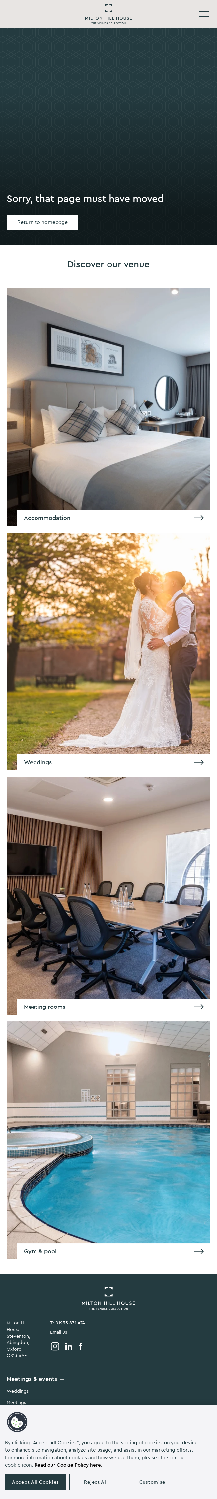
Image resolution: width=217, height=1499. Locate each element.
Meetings (16, 1402)
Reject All (96, 1482)
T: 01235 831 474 (67, 1323)
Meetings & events (32, 1379)
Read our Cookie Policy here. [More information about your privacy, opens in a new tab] (68, 1465)
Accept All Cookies (35, 1482)
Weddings (18, 1391)
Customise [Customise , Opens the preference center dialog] (152, 1482)
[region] (108, 1452)
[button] (17, 1422)
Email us (58, 1332)
